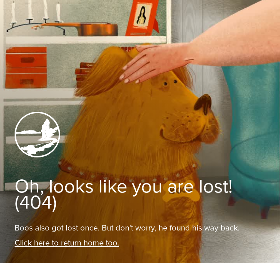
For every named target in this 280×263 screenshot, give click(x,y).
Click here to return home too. (67, 243)
